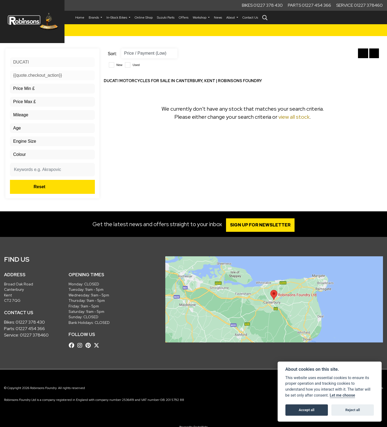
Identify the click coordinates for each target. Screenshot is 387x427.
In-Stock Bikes (117, 17)
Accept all (306, 410)
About (231, 17)
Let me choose (342, 395)
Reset (67, 186)
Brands (94, 17)
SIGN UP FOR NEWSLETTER (262, 225)
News (218, 17)
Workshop (200, 17)
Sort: (112, 53)
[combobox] (52, 62)
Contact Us (250, 17)
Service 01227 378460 (359, 5)
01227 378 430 (30, 322)
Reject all (352, 410)
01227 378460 (34, 335)
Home (79, 17)
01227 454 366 (30, 328)
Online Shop (144, 17)
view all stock (294, 116)
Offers (183, 17)
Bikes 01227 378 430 (262, 5)
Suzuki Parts (165, 17)
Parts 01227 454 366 (309, 5)
